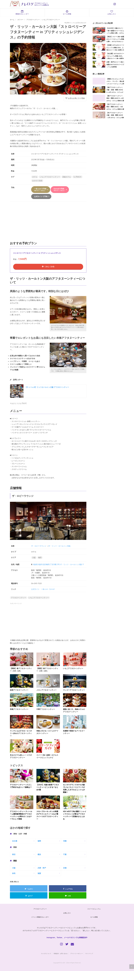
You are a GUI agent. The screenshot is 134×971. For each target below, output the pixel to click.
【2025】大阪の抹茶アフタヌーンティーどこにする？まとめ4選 (47, 787)
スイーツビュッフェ (94, 909)
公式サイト (35, 589)
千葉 (64, 854)
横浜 (39, 854)
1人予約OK (77, 177)
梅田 (40, 557)
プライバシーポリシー (76, 953)
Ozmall (52, 589)
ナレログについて (46, 953)
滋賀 (39, 873)
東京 (13, 854)
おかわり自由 (37, 181)
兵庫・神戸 (42, 868)
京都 (64, 868)
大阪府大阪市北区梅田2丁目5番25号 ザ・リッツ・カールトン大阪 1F (58, 564)
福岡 (39, 841)
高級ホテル (66, 177)
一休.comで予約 (40, 189)
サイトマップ (89, 953)
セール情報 (67, 12)
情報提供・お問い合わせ (61, 953)
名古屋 (14, 841)
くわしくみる (49, 266)
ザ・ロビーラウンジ (38, 546)
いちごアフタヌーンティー (50, 177)
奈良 (13, 873)
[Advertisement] (48, 222)
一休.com (44, 589)
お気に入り (67, 913)
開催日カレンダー (22, 12)
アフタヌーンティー (18, 598)
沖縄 (64, 841)
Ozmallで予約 (59, 189)
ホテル (34, 177)
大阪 (34, 557)
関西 (15, 861)
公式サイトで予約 (41, 196)
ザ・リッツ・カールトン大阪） (60, 546)
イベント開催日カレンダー (40, 917)
